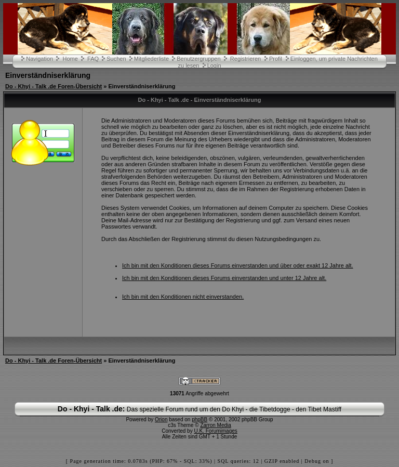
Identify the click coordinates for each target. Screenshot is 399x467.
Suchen (116, 59)
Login (214, 65)
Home (69, 59)
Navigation (39, 59)
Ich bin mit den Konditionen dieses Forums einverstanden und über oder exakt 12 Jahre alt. (237, 265)
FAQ (93, 59)
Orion (161, 419)
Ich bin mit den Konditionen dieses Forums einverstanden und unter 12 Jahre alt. (224, 278)
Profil (275, 59)
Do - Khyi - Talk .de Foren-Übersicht (53, 86)
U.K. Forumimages (215, 431)
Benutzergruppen (198, 59)
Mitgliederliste (151, 59)
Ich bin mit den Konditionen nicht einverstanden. (183, 296)
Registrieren (245, 59)
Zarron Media (215, 425)
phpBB (199, 419)
